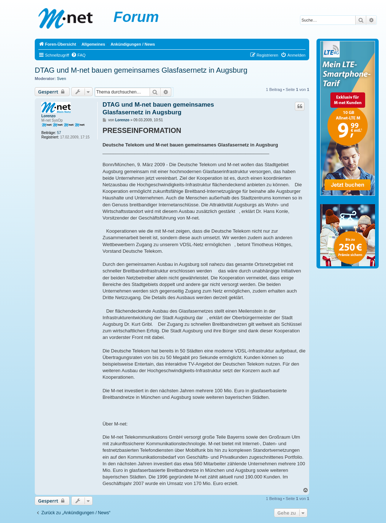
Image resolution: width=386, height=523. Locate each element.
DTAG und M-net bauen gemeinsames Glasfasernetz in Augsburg (141, 70)
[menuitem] (78, 55)
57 (59, 133)
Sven (61, 78)
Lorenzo (48, 116)
